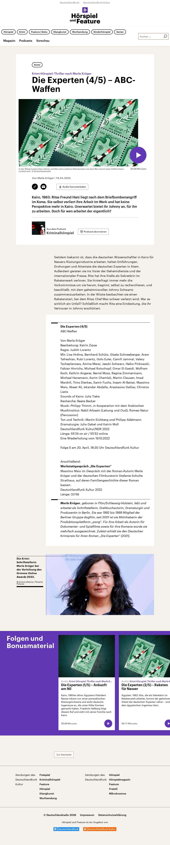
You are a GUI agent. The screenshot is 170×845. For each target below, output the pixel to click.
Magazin (9, 40)
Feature (44, 784)
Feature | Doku (39, 31)
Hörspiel (8, 31)
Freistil (113, 788)
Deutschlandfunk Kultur (96, 2)
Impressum (87, 814)
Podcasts (25, 40)
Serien (120, 31)
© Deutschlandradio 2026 (59, 814)
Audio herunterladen (74, 186)
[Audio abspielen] (138, 155)
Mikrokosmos (117, 793)
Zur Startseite (63, 754)
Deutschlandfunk (69, 2)
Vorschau (42, 40)
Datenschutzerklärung (112, 814)
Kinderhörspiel (102, 31)
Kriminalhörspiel (50, 779)
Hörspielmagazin (119, 779)
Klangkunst (59, 31)
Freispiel (45, 774)
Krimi (22, 31)
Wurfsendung (80, 31)
